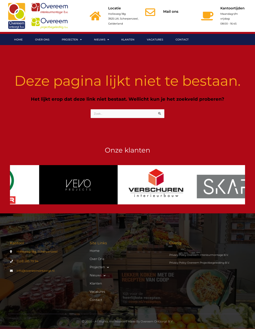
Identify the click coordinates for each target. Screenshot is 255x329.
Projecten (72, 39)
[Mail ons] (150, 12)
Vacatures (155, 39)
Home (18, 39)
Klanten (127, 39)
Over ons (42, 39)
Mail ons (170, 11)
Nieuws (101, 39)
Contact (182, 39)
